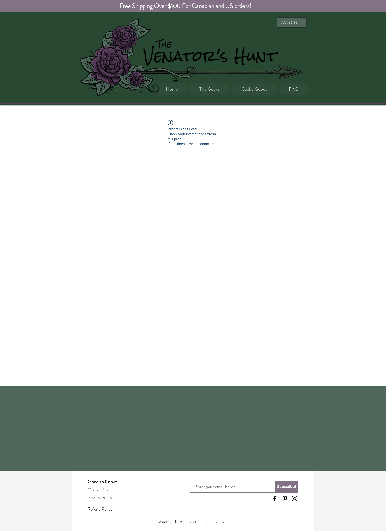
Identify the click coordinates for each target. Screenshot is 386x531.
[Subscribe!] (286, 487)
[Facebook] (275, 498)
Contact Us (98, 490)
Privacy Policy (100, 497)
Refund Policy (100, 509)
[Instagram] (294, 498)
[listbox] (292, 22)
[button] (292, 22)
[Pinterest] (285, 498)
